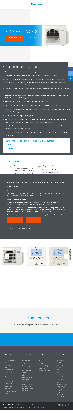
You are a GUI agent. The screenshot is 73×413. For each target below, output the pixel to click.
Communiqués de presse (10, 392)
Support (41, 363)
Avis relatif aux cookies (34, 405)
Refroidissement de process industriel (27, 379)
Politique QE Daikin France (9, 382)
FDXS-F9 (10, 148)
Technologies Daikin (9, 373)
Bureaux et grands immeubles (28, 367)
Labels (58, 370)
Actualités (8, 389)
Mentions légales (21, 405)
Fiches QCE (59, 377)
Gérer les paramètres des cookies (20, 228)
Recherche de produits (60, 361)
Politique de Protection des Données (13, 407)
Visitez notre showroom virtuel (44, 369)
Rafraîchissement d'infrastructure (27, 385)
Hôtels (24, 375)
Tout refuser (34, 220)
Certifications (9, 386)
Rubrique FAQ (43, 366)
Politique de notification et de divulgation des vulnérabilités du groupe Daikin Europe (61, 387)
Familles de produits (59, 366)
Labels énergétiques (60, 373)
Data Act (43, 407)
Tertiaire (24, 363)
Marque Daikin (9, 370)
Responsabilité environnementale (10, 378)
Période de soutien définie (60, 395)
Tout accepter (15, 220)
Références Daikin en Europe (27, 390)
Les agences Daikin (9, 366)
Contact (41, 360)
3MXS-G (10, 145)
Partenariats (60, 379)
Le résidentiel (26, 360)
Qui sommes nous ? (10, 361)
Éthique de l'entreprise (32, 407)
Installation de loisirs (26, 371)
